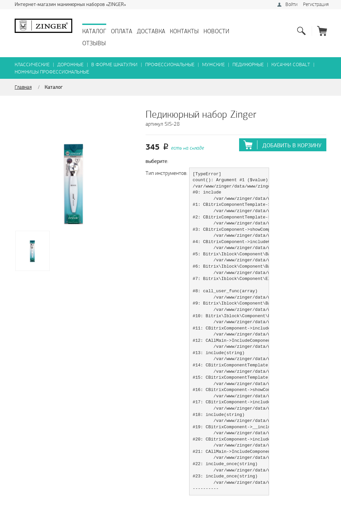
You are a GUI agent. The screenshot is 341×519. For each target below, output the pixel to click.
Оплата (121, 31)
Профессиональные (169, 64)
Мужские (213, 64)
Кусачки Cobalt (290, 64)
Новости (216, 31)
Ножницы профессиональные (52, 72)
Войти (291, 4)
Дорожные (70, 64)
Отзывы (94, 43)
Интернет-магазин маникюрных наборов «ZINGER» (70, 4)
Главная (23, 87)
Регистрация (316, 4)
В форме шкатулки (114, 64)
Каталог (94, 31)
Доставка (151, 31)
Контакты (184, 31)
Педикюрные (248, 64)
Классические (32, 64)
